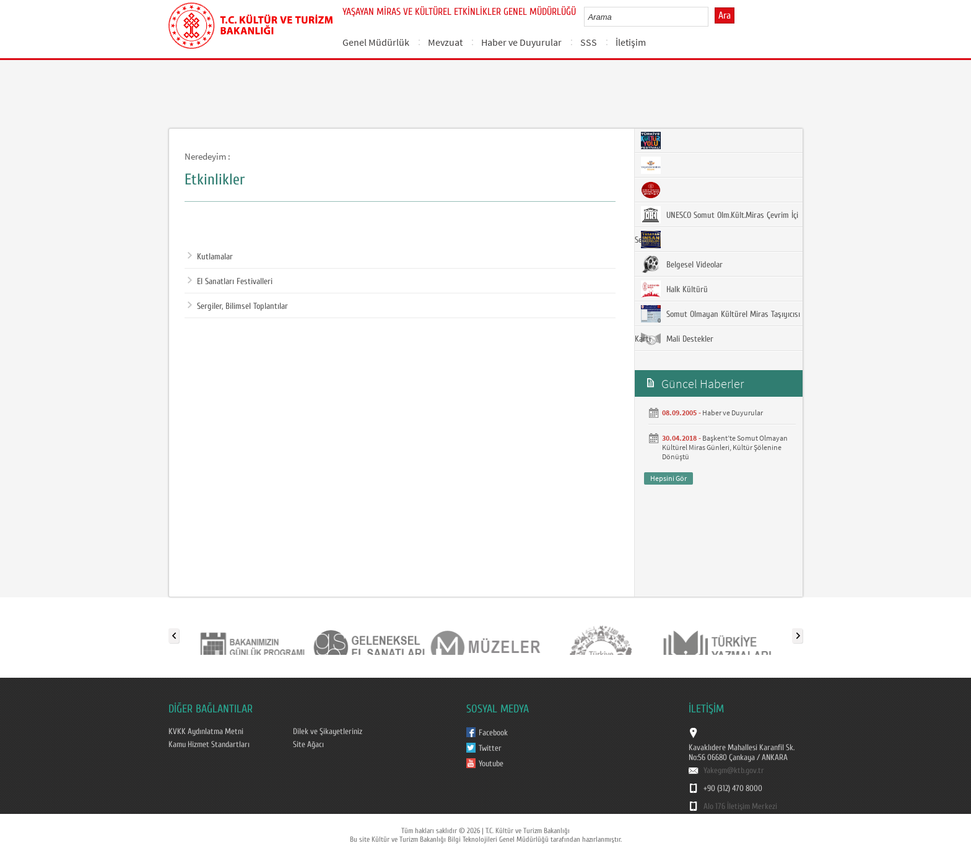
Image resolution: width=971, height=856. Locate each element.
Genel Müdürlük (375, 42)
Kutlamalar (210, 256)
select (712, 17)
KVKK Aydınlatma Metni (205, 732)
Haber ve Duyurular (521, 42)
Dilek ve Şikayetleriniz (327, 732)
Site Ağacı (308, 745)
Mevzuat (445, 42)
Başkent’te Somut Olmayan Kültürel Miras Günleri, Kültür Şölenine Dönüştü (725, 447)
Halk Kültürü (674, 289)
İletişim (631, 42)
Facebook (493, 733)
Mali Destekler (677, 338)
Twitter (490, 748)
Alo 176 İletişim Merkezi (740, 806)
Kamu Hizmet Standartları (209, 745)
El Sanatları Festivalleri (230, 281)
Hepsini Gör (668, 478)
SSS (588, 42)
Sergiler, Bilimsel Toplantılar (238, 306)
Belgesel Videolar (682, 264)
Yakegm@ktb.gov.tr (733, 771)
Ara (724, 15)
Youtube (491, 764)
